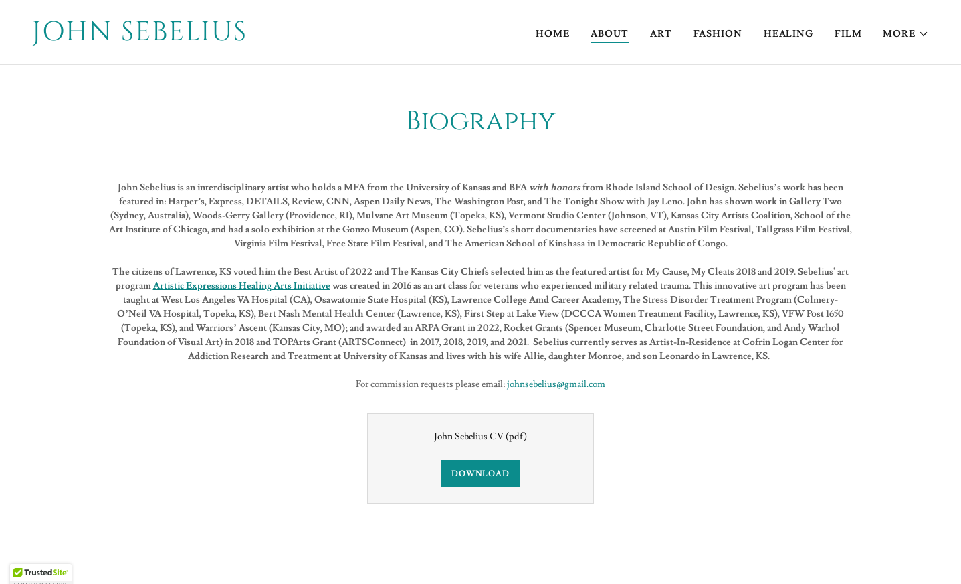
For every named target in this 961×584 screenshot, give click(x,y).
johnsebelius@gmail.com (556, 384)
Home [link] (553, 34)
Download (480, 474)
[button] (906, 34)
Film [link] (848, 34)
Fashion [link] (717, 34)
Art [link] (661, 34)
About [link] (609, 34)
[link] (251, 37)
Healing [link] (788, 34)
